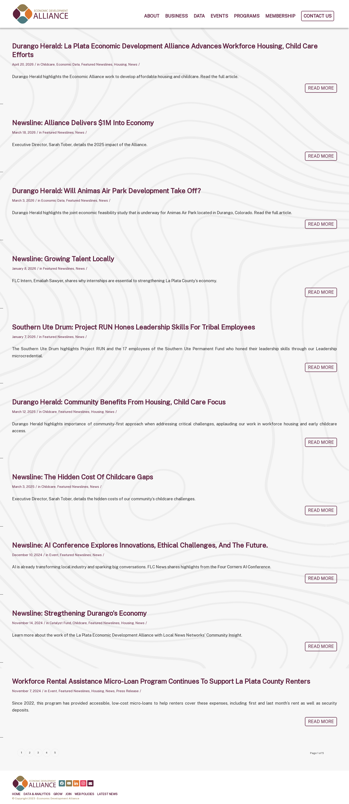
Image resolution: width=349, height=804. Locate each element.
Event (53, 555)
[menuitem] (151, 16)
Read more (321, 88)
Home (16, 794)
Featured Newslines (96, 64)
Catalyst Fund (60, 623)
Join (68, 794)
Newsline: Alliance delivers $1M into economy (83, 123)
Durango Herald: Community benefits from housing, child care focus (118, 402)
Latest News (107, 794)
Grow (57, 794)
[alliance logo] (40, 14)
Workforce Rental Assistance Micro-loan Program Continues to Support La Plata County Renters (161, 681)
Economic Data (68, 64)
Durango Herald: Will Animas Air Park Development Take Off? (106, 191)
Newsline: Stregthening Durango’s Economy (79, 613)
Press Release (127, 691)
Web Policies (84, 794)
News (132, 64)
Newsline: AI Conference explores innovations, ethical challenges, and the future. (140, 545)
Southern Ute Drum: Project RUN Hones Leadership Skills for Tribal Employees (133, 327)
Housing (120, 64)
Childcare (48, 64)
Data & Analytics (37, 794)
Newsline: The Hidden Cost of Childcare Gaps (82, 477)
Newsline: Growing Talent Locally (63, 259)
